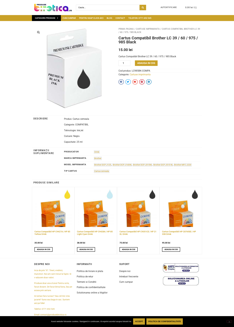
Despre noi (124, 271)
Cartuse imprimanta (148, 29)
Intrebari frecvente (128, 276)
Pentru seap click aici (91, 18)
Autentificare (169, 7)
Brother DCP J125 (102, 165)
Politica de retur (85, 276)
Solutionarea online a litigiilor (92, 292)
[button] (38, 32)
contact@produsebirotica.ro (53, 314)
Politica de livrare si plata (90, 271)
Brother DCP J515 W (162, 165)
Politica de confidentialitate (91, 287)
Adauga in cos (146, 63)
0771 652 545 (48, 309)
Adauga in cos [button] (43, 249)
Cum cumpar (69, 18)
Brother (97, 158)
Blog (109, 18)
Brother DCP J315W (142, 165)
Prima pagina (126, 29)
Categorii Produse (46, 18)
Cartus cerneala (101, 171)
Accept (139, 321)
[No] (229, 321)
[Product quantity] (124, 63)
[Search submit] (143, 7)
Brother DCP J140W (122, 165)
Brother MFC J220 (182, 165)
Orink (96, 152)
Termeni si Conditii (86, 281)
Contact (120, 18)
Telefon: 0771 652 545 (139, 18)
